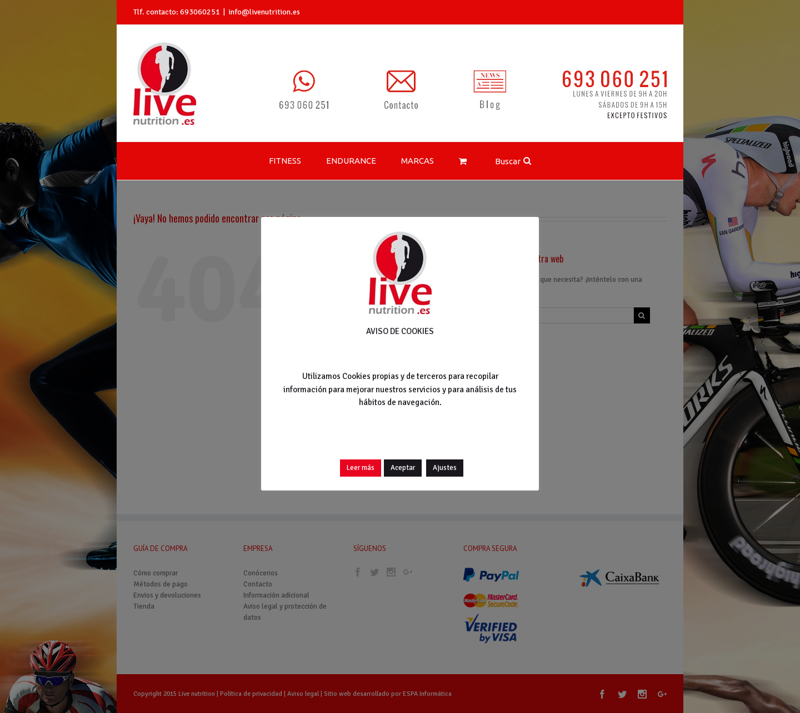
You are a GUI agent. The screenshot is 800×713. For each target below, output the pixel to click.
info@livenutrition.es (264, 12)
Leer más (360, 467)
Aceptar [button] (403, 467)
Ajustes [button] (445, 467)
